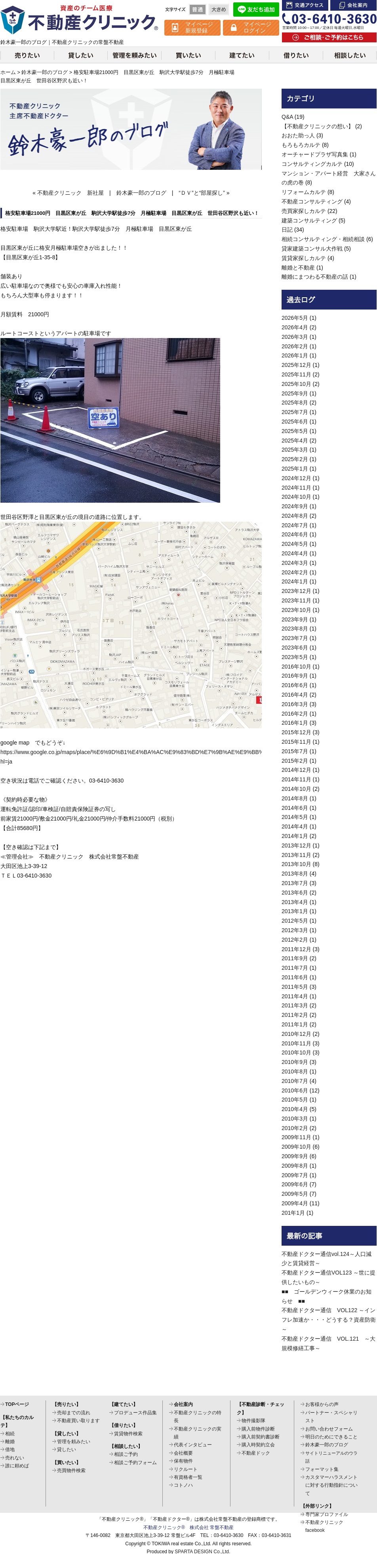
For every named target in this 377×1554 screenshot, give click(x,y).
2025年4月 (295, 440)
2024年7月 (295, 525)
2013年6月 (295, 892)
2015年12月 (296, 732)
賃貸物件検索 (128, 1433)
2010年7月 (295, 1081)
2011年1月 (295, 1024)
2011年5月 (295, 987)
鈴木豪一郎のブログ (44, 72)
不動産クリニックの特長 (197, 1416)
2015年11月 (296, 742)
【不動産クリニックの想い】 (318, 126)
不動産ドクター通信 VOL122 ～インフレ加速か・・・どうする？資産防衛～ (329, 1319)
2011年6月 (295, 977)
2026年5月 (295, 318)
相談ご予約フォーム (135, 1462)
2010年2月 (295, 1128)
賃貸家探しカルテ (304, 258)
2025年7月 (295, 412)
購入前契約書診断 (261, 1437)
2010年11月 (296, 1043)
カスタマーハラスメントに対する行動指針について (331, 1485)
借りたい (296, 55)
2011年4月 (295, 996)
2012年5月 (295, 921)
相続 (10, 1433)
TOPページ (17, 1404)
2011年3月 (295, 1005)
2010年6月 (295, 1090)
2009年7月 (295, 1175)
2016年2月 (295, 714)
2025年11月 (296, 374)
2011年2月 (295, 1015)
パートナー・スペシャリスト (331, 1416)
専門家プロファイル (326, 1514)
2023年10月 (296, 610)
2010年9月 (295, 1062)
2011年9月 (295, 958)
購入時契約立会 (258, 1445)
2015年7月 (295, 751)
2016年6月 (295, 685)
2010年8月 (295, 1071)
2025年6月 (295, 421)
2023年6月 (295, 647)
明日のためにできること (331, 1437)
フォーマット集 (322, 1469)
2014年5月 (295, 817)
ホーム (8, 72)
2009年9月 (295, 1156)
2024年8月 (295, 516)
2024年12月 (296, 478)
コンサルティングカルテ (312, 164)
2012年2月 (295, 940)
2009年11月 (296, 1137)
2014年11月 (296, 779)
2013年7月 (295, 883)
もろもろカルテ (301, 145)
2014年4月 (295, 826)
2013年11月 (296, 855)
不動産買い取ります (78, 1420)
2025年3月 (295, 449)
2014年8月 (295, 798)
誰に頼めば (17, 1466)
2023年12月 (296, 591)
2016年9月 (295, 676)
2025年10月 (296, 384)
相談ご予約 (126, 1454)
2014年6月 (295, 808)
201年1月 (293, 1213)
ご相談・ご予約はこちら (329, 37)
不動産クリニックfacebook (324, 1526)
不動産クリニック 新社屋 (70, 193)
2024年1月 (295, 581)
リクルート (186, 1469)
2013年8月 (295, 873)
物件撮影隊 (253, 1420)
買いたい (188, 55)
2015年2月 (295, 761)
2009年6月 (295, 1184)
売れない (14, 1458)
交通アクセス (305, 5)
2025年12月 (296, 365)
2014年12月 (296, 770)
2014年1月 (295, 836)
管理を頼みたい (134, 55)
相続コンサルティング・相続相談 (323, 239)
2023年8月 (295, 628)
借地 (10, 1449)
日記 (287, 229)
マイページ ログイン (257, 27)
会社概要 (183, 1453)
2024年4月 (295, 553)
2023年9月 (295, 619)
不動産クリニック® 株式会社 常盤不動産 (188, 1527)
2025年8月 (295, 402)
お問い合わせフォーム (329, 1429)
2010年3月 (295, 1118)
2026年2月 (295, 346)
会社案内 (353, 5)
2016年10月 (296, 666)
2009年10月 (296, 1147)
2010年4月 (295, 1109)
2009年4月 (295, 1203)
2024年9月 (295, 506)
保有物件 (183, 1461)
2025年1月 (295, 468)
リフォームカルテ (304, 192)
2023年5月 (295, 657)
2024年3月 (295, 563)
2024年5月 (295, 544)
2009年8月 (295, 1166)
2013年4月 (295, 902)
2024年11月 (296, 487)
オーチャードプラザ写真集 (315, 154)
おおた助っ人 (298, 135)
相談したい (350, 55)
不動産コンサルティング (312, 201)
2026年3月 (295, 337)
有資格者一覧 (188, 1477)
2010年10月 (296, 1052)
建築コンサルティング (309, 220)
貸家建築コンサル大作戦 (312, 248)
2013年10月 (296, 864)
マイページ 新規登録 (199, 27)
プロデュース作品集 (135, 1412)
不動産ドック (256, 1453)
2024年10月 (296, 497)
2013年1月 (295, 911)
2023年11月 (296, 600)
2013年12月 (296, 845)
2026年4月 (295, 327)
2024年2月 (295, 572)
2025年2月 (295, 459)
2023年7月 (295, 638)
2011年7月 (295, 968)
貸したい (80, 55)
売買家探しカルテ (304, 211)
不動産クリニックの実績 (197, 1433)
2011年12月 (296, 949)
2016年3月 (295, 704)
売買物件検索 (71, 1470)
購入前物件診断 (258, 1429)
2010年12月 (296, 1034)
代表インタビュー (193, 1445)
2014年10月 (296, 789)
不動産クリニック (79, 19)
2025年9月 (295, 393)
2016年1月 (295, 723)
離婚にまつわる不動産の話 (315, 277)
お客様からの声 (322, 1404)
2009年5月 (295, 1194)
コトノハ (183, 1485)
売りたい (27, 55)
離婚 (10, 1441)
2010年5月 (295, 1099)
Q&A (287, 117)
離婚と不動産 (298, 267)
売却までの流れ (73, 1412)
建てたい (242, 55)
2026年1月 (295, 355)
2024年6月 (295, 534)
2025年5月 (295, 431)
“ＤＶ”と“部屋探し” (202, 193)
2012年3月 (295, 930)
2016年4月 (295, 695)
